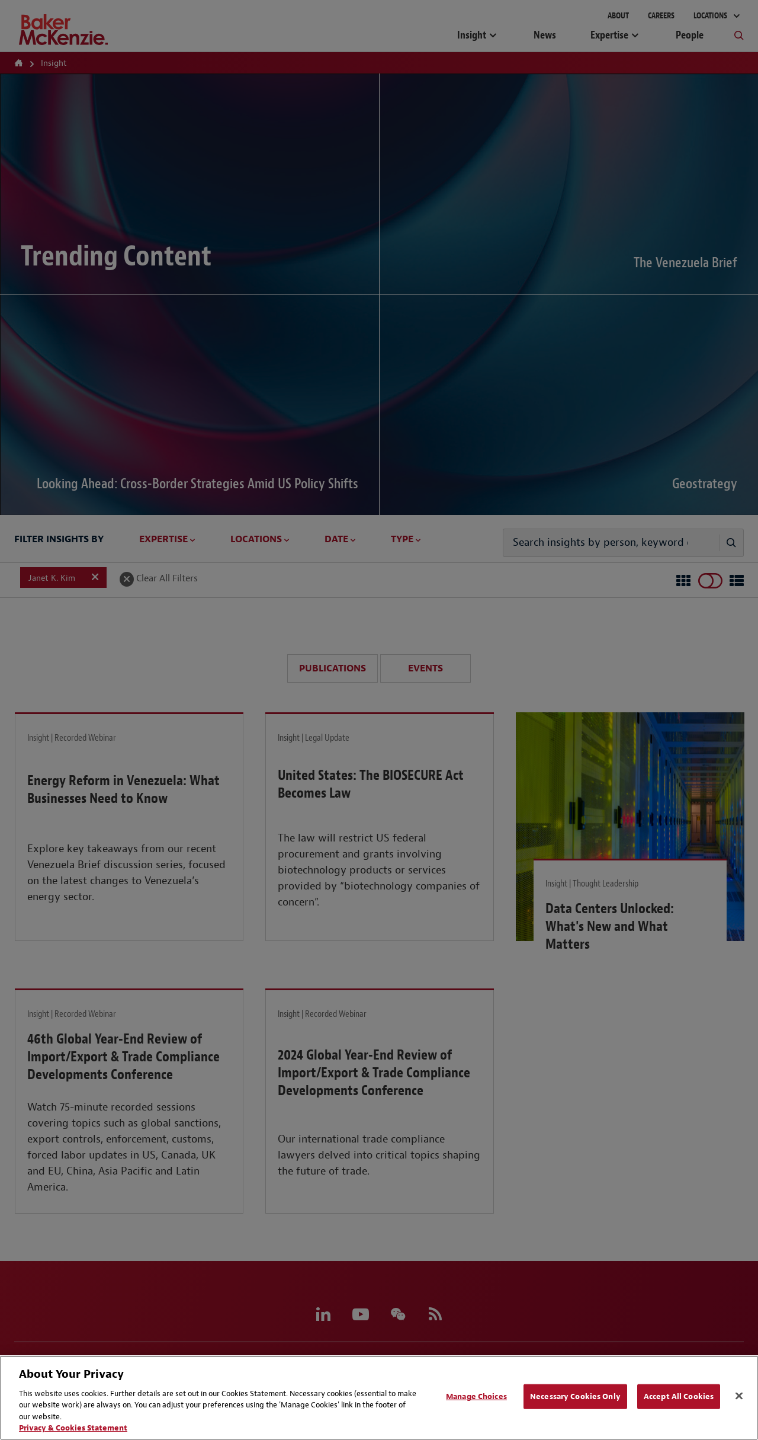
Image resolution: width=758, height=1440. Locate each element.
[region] (379, 1397)
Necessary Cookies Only (575, 1396)
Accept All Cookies (679, 1396)
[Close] (739, 1396)
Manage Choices (476, 1396)
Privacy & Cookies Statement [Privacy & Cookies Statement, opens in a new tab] (73, 1428)
